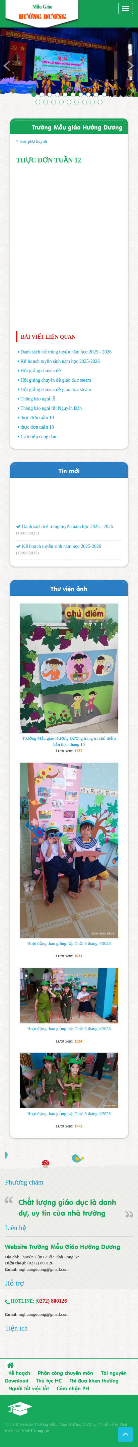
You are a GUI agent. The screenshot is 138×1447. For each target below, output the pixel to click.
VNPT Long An (35, 1430)
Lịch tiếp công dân (38, 436)
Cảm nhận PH (73, 1388)
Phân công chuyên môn (65, 1372)
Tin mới (69, 470)
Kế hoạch (19, 1372)
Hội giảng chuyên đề (40, 370)
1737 (78, 751)
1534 (78, 1041)
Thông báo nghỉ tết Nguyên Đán (51, 408)
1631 (78, 956)
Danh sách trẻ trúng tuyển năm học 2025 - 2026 (66, 351)
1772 (78, 1126)
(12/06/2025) (27, 554)
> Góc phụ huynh (31, 141)
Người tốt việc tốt (28, 1388)
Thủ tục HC (49, 1380)
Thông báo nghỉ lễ (37, 398)
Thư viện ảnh (69, 588)
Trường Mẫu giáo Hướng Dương (77, 127)
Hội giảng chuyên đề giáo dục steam (55, 380)
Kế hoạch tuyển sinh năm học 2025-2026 (60, 361)
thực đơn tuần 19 (37, 417)
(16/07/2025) (27, 534)
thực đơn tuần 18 (37, 427)
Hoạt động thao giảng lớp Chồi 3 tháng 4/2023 (69, 943)
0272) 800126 (52, 1301)
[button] (10, 64)
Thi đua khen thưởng (94, 1380)
